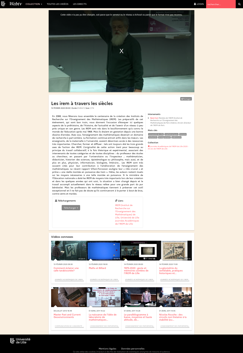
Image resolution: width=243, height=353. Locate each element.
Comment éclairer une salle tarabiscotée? (66, 269)
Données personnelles (132, 348)
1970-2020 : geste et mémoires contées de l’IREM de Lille (136, 270)
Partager (186, 98)
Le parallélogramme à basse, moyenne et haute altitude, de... (138, 317)
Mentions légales (107, 348)
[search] (239, 4)
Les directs (79, 3)
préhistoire (176, 137)
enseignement (164, 137)
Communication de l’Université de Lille (69, 326)
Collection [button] (34, 3)
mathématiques (171, 134)
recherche (153, 137)
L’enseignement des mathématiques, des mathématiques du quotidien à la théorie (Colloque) (104, 326)
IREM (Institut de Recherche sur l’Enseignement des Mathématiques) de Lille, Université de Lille (127, 211)
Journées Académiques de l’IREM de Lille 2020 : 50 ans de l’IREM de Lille (168, 147)
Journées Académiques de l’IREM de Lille (127, 222)
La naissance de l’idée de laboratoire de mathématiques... (103, 317)
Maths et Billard (97, 268)
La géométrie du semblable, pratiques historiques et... (171, 270)
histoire (183, 134)
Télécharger (71, 207)
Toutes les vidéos (57, 3)
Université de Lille (156, 134)
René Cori (154, 118)
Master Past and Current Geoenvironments (67, 316)
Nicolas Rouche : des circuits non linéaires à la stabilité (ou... (172, 317)
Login (199, 3)
